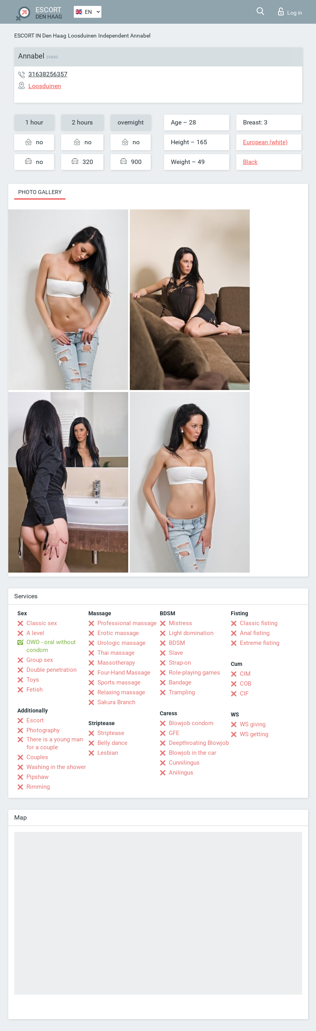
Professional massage (127, 623)
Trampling (182, 692)
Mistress (180, 623)
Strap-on (180, 662)
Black (250, 162)
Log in (290, 11)
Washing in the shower (56, 767)
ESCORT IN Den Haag (40, 35)
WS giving (253, 724)
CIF (244, 693)
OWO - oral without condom (51, 646)
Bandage (180, 682)
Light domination (191, 633)
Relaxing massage (121, 692)
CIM (245, 673)
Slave (176, 652)
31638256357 (47, 74)
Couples (37, 757)
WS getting (254, 734)
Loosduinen (82, 35)
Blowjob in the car (192, 752)
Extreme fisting (259, 642)
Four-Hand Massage (123, 672)
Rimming (38, 786)
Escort (35, 720)
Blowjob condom (191, 723)
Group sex (39, 659)
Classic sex (41, 623)
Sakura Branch (116, 702)
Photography (43, 730)
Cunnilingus (184, 762)
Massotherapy (116, 662)
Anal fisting (254, 633)
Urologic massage (121, 642)
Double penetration (51, 669)
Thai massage (116, 652)
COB (245, 683)
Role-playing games (194, 672)
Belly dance (112, 742)
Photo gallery (40, 192)
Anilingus (181, 772)
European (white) (265, 142)
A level (35, 633)
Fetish (34, 689)
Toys (32, 679)
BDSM (177, 642)
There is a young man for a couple (54, 743)
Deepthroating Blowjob (199, 742)
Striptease (110, 733)
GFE (174, 733)
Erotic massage (118, 633)
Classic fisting (258, 623)
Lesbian (107, 752)
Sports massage (118, 682)
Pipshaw (37, 776)
